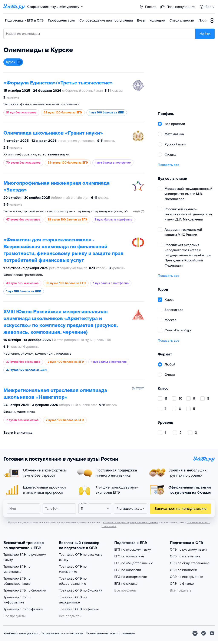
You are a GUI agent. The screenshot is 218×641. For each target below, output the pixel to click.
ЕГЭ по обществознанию (133, 563)
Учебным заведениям (20, 633)
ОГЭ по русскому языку (188, 549)
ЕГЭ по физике (126, 584)
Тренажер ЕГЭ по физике (23, 609)
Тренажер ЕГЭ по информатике (16, 600)
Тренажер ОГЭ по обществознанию (73, 581)
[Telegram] (203, 633)
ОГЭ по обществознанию (189, 563)
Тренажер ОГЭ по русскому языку (80, 557)
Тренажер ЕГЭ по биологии (24, 590)
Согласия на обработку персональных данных (130, 522)
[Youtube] (212, 633)
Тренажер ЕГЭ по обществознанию (16, 581)
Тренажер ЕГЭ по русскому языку (24, 557)
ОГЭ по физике (182, 584)
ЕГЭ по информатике (130, 577)
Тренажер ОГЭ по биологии (80, 590)
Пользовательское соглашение (110, 633)
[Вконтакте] (195, 633)
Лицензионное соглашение (61, 633)
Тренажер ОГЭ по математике (73, 569)
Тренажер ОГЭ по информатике (73, 600)
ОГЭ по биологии (183, 570)
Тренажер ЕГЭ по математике (16, 569)
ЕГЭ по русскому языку (132, 549)
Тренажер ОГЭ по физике (79, 609)
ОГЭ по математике (185, 556)
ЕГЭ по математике (129, 556)
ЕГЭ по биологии (127, 570)
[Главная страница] (14, 6)
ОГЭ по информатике (186, 577)
